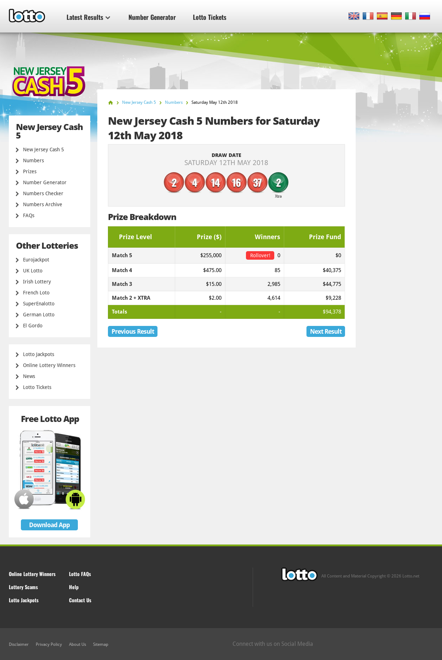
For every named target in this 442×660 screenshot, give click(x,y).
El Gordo (32, 325)
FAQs (28, 215)
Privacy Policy (49, 644)
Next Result (325, 331)
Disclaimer (19, 644)
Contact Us (80, 600)
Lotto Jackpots (38, 354)
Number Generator (152, 17)
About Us (77, 644)
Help (74, 587)
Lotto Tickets (209, 17)
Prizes (29, 171)
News (29, 376)
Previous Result (132, 331)
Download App (49, 525)
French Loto (36, 292)
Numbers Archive (42, 204)
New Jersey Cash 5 (43, 149)
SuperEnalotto (38, 303)
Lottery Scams (23, 587)
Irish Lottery (37, 281)
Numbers (33, 160)
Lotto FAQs (80, 573)
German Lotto (38, 314)
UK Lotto (32, 270)
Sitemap (100, 644)
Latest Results (88, 17)
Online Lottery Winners (49, 365)
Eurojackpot (36, 260)
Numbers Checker (43, 193)
